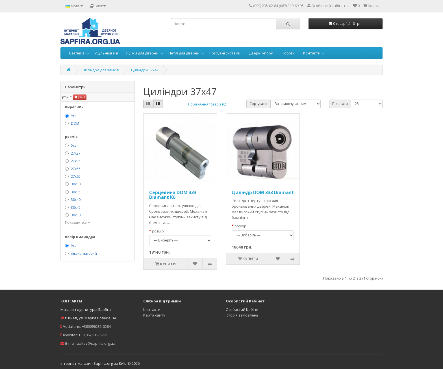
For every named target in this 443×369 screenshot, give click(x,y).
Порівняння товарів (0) (207, 104)
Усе (74, 115)
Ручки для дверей (142, 53)
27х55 (76, 168)
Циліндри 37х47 (144, 70)
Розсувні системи (224, 53)
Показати (340, 103)
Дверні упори (261, 53)
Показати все (77, 222)
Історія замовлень (242, 315)
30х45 (76, 207)
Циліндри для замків (100, 70)
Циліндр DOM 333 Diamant (263, 192)
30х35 (76, 192)
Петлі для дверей (183, 53)
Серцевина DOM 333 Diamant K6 (172, 195)
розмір (158, 231)
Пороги (288, 53)
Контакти (311, 53)
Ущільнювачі (106, 53)
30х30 (76, 184)
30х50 (76, 215)
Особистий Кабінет (243, 309)
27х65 (76, 176)
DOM (75, 123)
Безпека (76, 53)
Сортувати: (258, 103)
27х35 (76, 161)
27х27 (76, 153)
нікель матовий (84, 253)
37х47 (79, 97)
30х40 (76, 199)
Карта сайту (154, 315)
